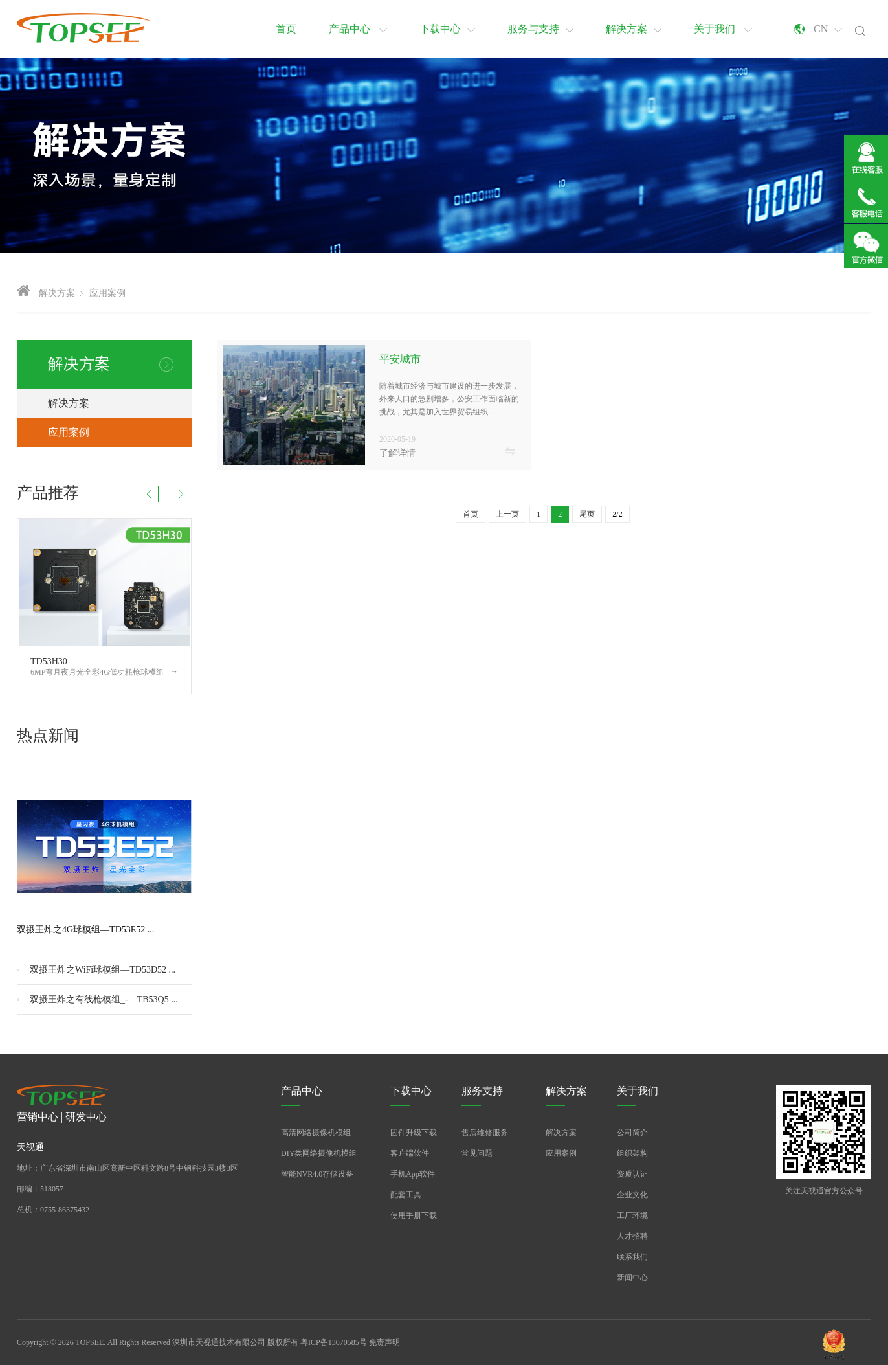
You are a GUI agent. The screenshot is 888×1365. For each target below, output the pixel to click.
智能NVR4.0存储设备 (317, 1174)
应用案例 (107, 293)
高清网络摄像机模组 (316, 1132)
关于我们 (723, 28)
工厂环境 (632, 1215)
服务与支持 (540, 28)
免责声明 (384, 1342)
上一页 (507, 514)
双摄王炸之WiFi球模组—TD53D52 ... (102, 970)
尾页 (587, 514)
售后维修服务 (484, 1132)
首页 (286, 28)
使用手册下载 (413, 1215)
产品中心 (358, 28)
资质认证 (632, 1174)
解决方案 (633, 28)
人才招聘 (632, 1236)
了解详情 (397, 453)
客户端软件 (409, 1153)
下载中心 (447, 28)
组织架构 (632, 1153)
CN (828, 28)
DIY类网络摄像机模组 (319, 1153)
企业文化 (632, 1194)
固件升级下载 (413, 1132)
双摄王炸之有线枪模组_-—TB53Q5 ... (104, 999)
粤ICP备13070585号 (333, 1342)
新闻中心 (632, 1277)
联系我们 (632, 1256)
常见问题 (477, 1153)
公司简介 (632, 1132)
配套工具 (405, 1194)
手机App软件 (412, 1174)
